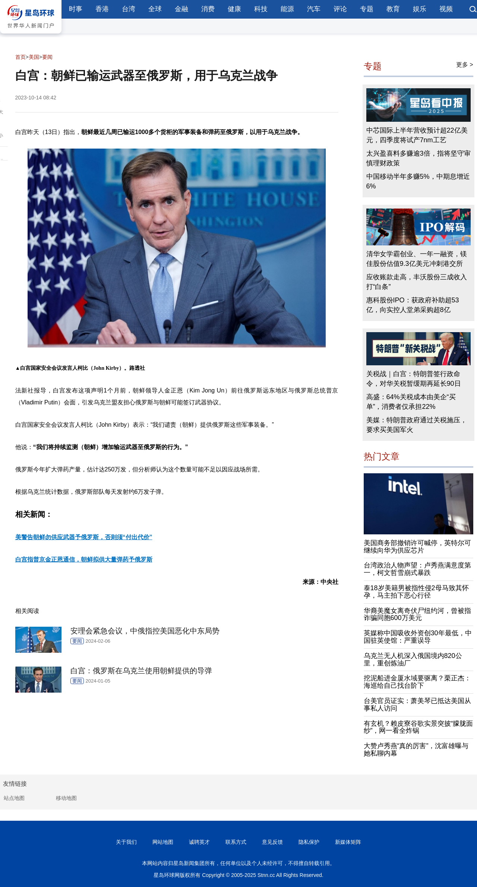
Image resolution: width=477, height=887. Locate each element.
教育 (393, 9)
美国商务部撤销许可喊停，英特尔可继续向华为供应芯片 (417, 546)
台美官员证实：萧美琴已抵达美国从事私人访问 (417, 704)
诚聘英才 (199, 842)
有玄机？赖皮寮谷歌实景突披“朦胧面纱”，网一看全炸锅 (418, 727)
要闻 (47, 57)
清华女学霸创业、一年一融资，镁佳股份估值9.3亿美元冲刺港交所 (416, 258)
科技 (261, 9)
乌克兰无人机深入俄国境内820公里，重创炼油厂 (413, 659)
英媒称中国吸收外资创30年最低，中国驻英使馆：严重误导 (418, 636)
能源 (287, 9)
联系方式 (235, 842)
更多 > (464, 64)
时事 (75, 9)
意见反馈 (272, 842)
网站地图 (162, 842)
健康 (234, 9)
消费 (208, 9)
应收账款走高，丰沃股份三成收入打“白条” (416, 281)
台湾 (128, 9)
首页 (20, 57)
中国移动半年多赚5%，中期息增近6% (418, 181)
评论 (340, 9)
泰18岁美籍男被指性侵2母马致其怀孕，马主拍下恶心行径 (416, 591)
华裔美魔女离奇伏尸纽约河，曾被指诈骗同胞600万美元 (417, 614)
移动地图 (66, 798)
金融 (181, 9)
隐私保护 (308, 842)
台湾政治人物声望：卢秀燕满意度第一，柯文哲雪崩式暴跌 (417, 569)
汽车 (313, 9)
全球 (155, 9)
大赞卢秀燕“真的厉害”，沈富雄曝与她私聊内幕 (416, 749)
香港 (102, 9)
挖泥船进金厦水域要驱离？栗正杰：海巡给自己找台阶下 (417, 681)
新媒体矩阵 (348, 842)
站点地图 (14, 798)
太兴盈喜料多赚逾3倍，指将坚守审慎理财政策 (418, 158)
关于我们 (126, 842)
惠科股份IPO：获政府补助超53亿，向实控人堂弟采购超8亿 (412, 305)
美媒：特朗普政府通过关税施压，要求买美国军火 (416, 424)
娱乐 (419, 9)
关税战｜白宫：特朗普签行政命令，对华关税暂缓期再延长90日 (413, 378)
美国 (34, 57)
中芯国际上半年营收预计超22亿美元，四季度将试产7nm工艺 (417, 135)
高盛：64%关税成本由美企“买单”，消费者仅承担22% (411, 401)
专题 (366, 9)
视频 (446, 9)
